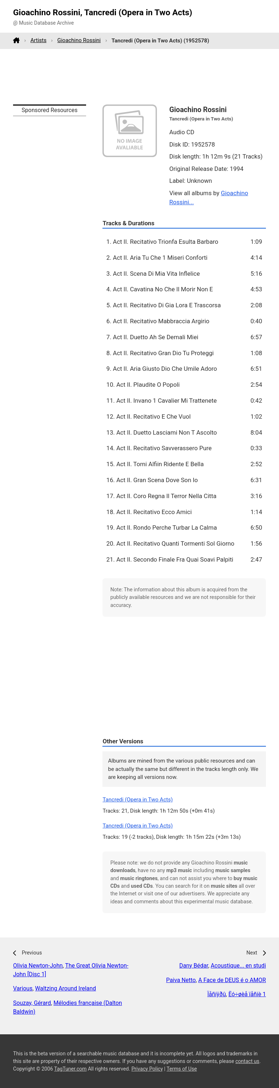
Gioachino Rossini (79, 40)
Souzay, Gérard (32, 1002)
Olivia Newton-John (38, 965)
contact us (247, 1061)
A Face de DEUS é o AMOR (232, 980)
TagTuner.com (70, 1069)
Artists (38, 40)
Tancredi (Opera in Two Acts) (137, 799)
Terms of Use (182, 1069)
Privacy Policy (147, 1069)
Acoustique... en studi (238, 965)
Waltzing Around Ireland (65, 988)
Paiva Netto (180, 980)
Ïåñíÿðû (216, 994)
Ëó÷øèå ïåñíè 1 (247, 994)
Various (22, 988)
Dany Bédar (193, 965)
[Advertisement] (139, 76)
